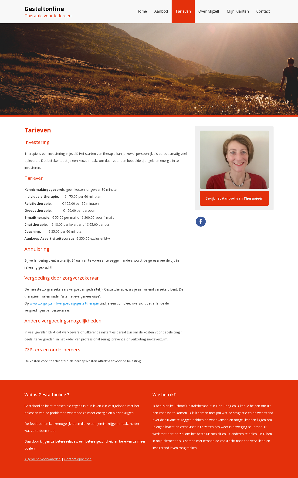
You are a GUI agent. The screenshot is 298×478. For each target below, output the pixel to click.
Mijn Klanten (238, 11)
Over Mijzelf (208, 11)
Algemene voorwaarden (42, 459)
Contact (263, 11)
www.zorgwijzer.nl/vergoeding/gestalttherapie (64, 303)
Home (141, 11)
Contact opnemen (77, 459)
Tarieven (183, 11)
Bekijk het (234, 198)
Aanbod (161, 11)
